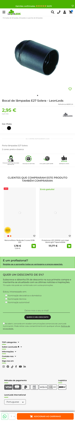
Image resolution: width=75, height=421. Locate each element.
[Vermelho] (8, 236)
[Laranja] (10, 236)
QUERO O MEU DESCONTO (37, 317)
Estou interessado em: (15, 291)
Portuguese (15, 402)
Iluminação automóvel (18, 302)
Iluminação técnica (17, 299)
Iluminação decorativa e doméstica (24, 295)
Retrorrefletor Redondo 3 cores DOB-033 (19, 241)
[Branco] (6, 236)
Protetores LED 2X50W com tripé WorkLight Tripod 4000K (55, 241)
